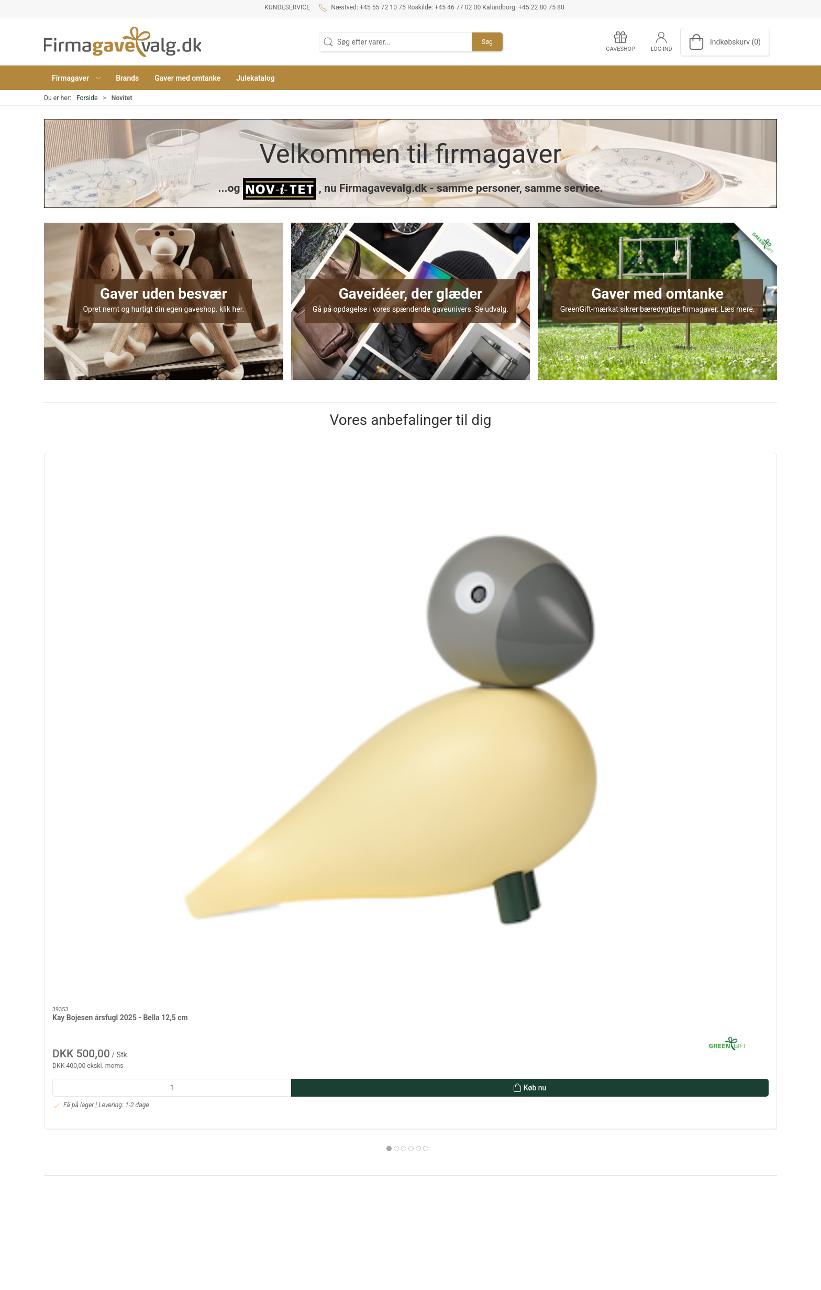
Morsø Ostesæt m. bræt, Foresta (699, 573)
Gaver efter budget (575, 1117)
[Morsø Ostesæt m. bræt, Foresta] (707, 507)
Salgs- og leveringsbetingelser (344, 1147)
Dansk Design (567, 1133)
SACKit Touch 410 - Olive (538, 573)
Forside (87, 98)
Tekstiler (559, 1177)
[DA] (122, 42)
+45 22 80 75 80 (70, 1197)
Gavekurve (562, 1162)
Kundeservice (287, 7)
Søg (487, 42)
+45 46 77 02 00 (70, 1167)
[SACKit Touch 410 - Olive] (558, 507)
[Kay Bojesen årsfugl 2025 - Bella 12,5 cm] (113, 507)
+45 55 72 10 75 (70, 1126)
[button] (76, 78)
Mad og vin (563, 1147)
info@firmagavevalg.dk (81, 1216)
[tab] (403, 703)
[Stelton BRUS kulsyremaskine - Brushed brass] (262, 507)
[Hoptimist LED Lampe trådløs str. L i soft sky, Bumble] (410, 507)
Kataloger (311, 1177)
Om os (306, 1117)
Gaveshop (311, 1162)
